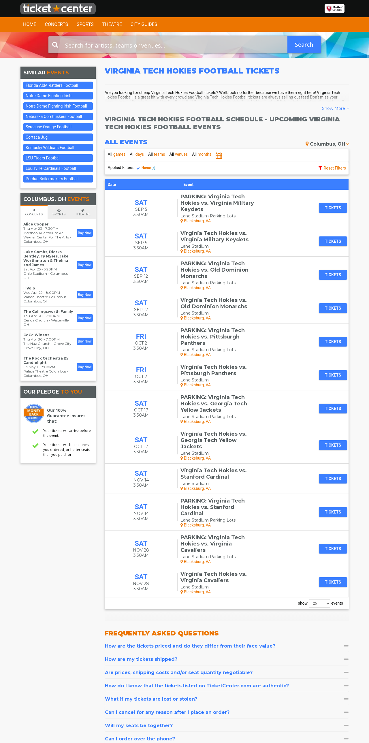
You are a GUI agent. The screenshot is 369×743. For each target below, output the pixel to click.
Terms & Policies (120, 683)
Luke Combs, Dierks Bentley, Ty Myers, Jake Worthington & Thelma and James (46, 258)
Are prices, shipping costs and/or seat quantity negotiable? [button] (227, 559)
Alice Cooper (36, 224)
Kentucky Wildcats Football (50, 147)
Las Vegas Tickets (177, 683)
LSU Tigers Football (43, 158)
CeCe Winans (36, 335)
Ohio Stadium (35, 273)
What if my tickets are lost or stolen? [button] (227, 585)
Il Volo (29, 288)
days (137, 154)
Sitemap (112, 678)
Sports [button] (85, 24)
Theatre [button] (112, 24)
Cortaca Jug (37, 137)
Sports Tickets (174, 678)
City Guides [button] (144, 24)
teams (156, 154)
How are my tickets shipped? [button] (227, 545)
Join (336, 680)
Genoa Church (35, 320)
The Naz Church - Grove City (47, 343)
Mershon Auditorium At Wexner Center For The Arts (46, 235)
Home (29, 24)
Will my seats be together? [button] (227, 612)
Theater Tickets (175, 673)
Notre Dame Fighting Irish (48, 95)
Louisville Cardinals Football (51, 168)
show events (320, 490)
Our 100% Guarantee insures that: (66, 415)
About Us (113, 667)
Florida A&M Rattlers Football (52, 85)
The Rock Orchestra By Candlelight (45, 360)
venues (179, 154)
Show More (335, 108)
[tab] (227, 532)
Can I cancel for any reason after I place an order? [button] (227, 598)
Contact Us (30, 667)
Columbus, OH (327, 144)
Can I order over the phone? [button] (227, 625)
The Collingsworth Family (48, 311)
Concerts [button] (56, 24)
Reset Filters (335, 168)
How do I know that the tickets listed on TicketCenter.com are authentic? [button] (227, 572)
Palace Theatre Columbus (44, 297)
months (201, 154)
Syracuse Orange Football (48, 127)
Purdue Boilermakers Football (52, 178)
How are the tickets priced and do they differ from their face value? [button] (227, 532)
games (117, 154)
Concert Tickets (175, 667)
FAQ (109, 673)
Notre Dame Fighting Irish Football (56, 106)
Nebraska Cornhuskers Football (54, 116)
